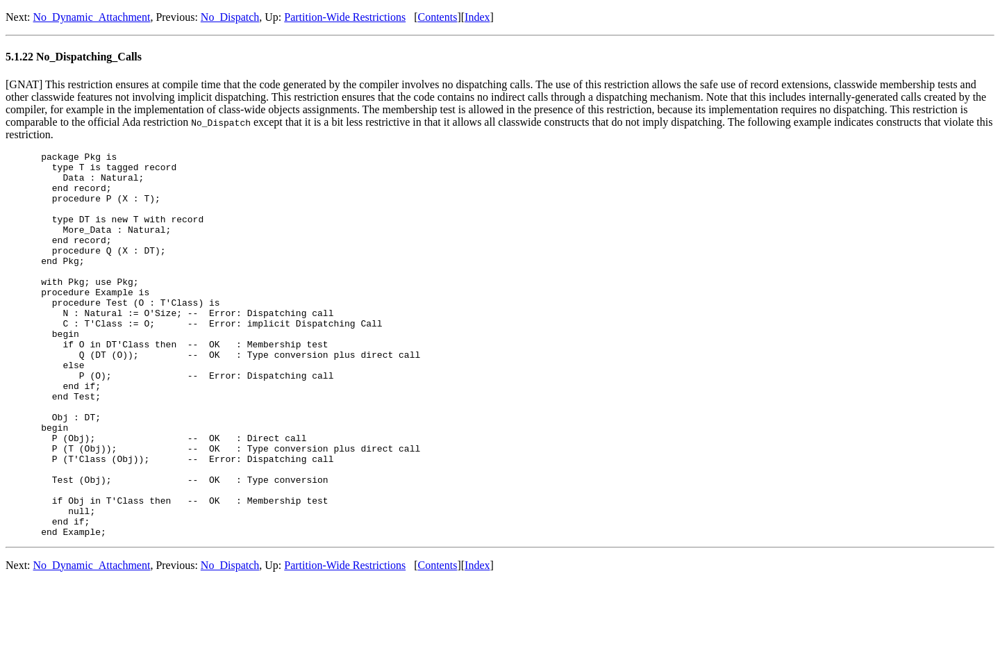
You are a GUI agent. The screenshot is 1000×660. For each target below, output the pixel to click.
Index (477, 17)
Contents (438, 17)
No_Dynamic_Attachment (92, 17)
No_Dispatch (230, 17)
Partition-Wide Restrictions (345, 17)
